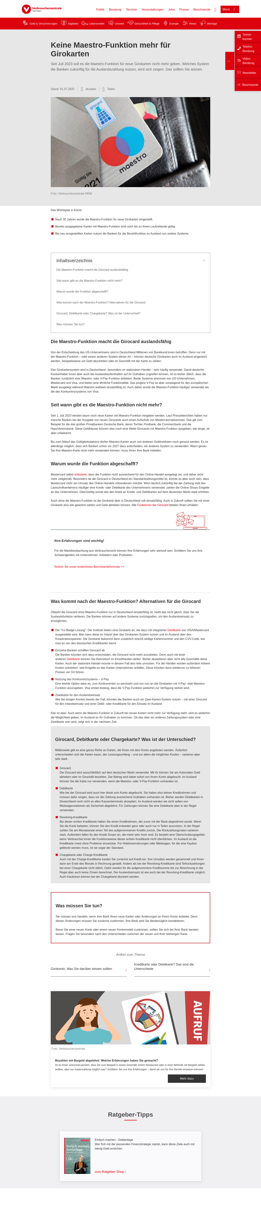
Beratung (115, 9)
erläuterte (80, 474)
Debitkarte (174, 630)
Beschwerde (201, 9)
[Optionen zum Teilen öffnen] (108, 89)
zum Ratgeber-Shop (109, 1172)
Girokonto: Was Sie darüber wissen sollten (81, 969)
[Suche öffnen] (215, 9)
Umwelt (119, 23)
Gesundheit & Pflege (147, 23)
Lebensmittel (96, 23)
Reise (192, 23)
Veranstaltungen (152, 9)
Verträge (212, 23)
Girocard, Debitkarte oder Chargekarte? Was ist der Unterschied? (98, 313)
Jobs (171, 9)
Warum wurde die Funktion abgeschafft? (82, 291)
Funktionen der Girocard (153, 505)
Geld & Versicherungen (43, 23)
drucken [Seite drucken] (91, 89)
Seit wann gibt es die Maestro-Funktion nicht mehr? (89, 280)
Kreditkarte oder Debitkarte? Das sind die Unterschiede (164, 967)
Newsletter (249, 72)
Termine (131, 9)
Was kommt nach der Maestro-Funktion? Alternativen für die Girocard (100, 302)
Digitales (73, 23)
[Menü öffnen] (230, 9)
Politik (100, 9)
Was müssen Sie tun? (70, 324)
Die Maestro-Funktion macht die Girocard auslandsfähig (92, 269)
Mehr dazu (187, 1078)
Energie (174, 23)
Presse (184, 9)
